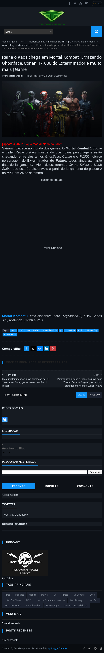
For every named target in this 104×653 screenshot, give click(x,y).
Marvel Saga (52, 605)
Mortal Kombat (37, 41)
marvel (44, 594)
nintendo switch (56, 41)
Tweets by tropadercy (15, 514)
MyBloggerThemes (57, 648)
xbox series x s (25, 45)
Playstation (80, 41)
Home (5, 41)
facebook (94, 395)
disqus (81, 395)
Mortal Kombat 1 (15, 316)
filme (7, 594)
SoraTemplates (22, 648)
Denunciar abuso (14, 524)
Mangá (32, 594)
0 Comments (60, 75)
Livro (92, 594)
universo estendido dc (76, 605)
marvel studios (33, 605)
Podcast (19, 594)
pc (69, 41)
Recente (18, 486)
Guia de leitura (12, 605)
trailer (92, 41)
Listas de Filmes (13, 600)
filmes (65, 594)
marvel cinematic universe (51, 600)
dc (55, 594)
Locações (92, 600)
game (14, 41)
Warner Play (8, 45)
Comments (85, 486)
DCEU (29, 600)
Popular (51, 486)
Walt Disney (76, 600)
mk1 (23, 41)
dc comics (78, 594)
